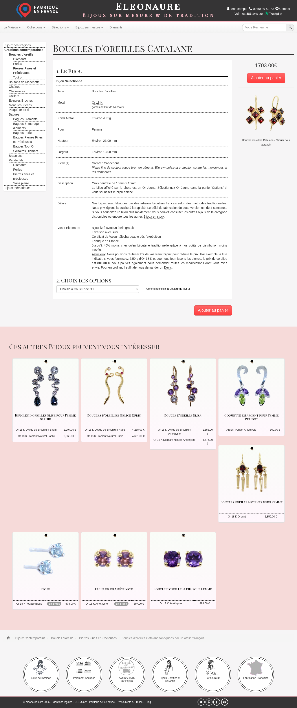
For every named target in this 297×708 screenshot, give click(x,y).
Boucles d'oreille (61, 638)
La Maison (12, 27)
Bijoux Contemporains (30, 638)
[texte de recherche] (264, 27)
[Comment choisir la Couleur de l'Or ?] (168, 288)
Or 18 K (97, 102)
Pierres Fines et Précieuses (97, 638)
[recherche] (290, 27)
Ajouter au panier (266, 78)
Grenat (96, 163)
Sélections (60, 27)
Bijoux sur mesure (89, 27)
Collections (36, 27)
